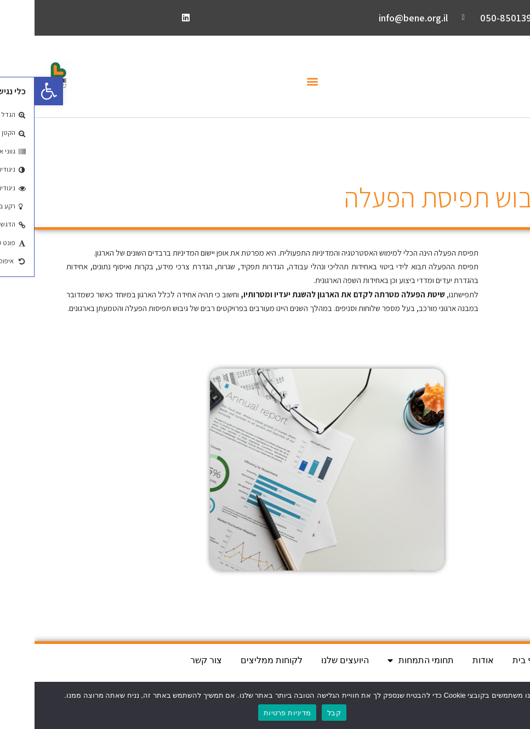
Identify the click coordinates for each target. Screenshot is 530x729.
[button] (278, 81)
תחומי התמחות (386, 660)
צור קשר (171, 660)
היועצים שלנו (310, 660)
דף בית (491, 660)
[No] (516, 705)
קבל (299, 713)
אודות (448, 660)
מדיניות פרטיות (252, 713)
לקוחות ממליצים (237, 660)
